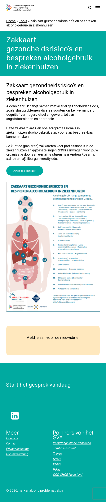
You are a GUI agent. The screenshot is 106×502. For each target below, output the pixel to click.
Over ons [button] (12, 438)
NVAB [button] (57, 459)
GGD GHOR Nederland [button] (67, 475)
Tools (23, 21)
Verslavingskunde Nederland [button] (72, 443)
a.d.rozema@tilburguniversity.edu (31, 159)
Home (11, 21)
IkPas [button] (56, 469)
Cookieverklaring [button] (17, 454)
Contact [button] (11, 443)
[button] (97, 8)
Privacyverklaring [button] (17, 449)
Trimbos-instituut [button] (64, 448)
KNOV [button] (57, 464)
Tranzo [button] (57, 453)
